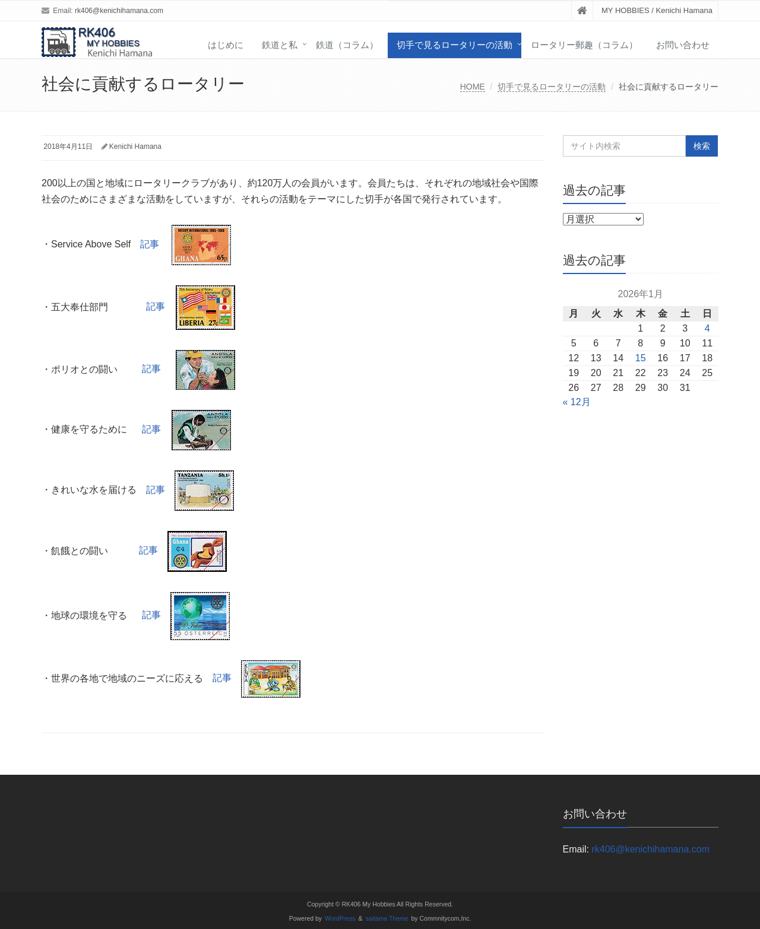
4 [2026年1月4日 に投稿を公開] (707, 328)
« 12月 (577, 402)
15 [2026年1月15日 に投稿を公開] (640, 358)
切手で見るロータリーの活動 (454, 45)
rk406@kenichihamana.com (119, 11)
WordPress (340, 918)
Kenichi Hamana (135, 146)
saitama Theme (387, 918)
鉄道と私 (279, 45)
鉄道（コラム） (347, 45)
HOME (472, 86)
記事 (185, 244)
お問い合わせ (683, 45)
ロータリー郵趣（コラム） (584, 45)
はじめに (225, 45)
